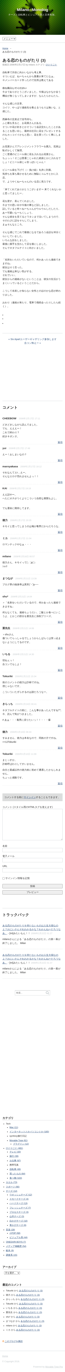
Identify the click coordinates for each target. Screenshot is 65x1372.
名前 (4, 846)
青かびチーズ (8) (18, 1225)
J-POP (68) (15, 1233)
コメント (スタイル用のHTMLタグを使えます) (27, 807)
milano (6, 556)
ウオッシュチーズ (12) (21, 1195)
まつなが (7, 578)
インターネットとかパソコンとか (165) (29, 1132)
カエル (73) (11, 1182)
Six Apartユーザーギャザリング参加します (33, 339)
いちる (6, 654)
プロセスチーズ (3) (19, 1212)
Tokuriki (7, 676)
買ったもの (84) (17, 1174)
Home (5, 48)
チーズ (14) (11, 1191)
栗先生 (6, 628)
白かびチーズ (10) (19, 1221)
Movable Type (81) (19, 1140)
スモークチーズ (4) (19, 1199)
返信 (60, 442)
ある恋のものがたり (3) (31, 1290)
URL (4, 866)
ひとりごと (51, 65)
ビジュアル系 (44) (19, 1237)
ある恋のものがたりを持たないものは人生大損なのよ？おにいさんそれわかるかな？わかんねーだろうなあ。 (31, 929)
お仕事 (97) (15, 1160)
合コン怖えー (31, 343)
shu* (5, 596)
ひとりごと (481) (14, 1148)
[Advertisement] (28, 374)
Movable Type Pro (54, 1367)
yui (4, 448)
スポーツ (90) (12, 1187)
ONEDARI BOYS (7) (16, 1242)
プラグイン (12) (21, 1144)
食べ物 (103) (16, 1178)
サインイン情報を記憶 (17, 878)
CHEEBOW (9, 418)
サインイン (30, 797)
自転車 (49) (15, 1169)
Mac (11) (14, 1127)
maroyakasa (10, 466)
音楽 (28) (10, 1230)
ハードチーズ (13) (19, 1203)
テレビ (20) (15, 1152)
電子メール (8, 856)
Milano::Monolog (32, 9)
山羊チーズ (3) (17, 1216)
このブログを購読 (14, 1341)
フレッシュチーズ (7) (20, 1208)
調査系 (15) (11, 1255)
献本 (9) (10, 1250)
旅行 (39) (14, 1156)
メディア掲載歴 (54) (16, 1246)
